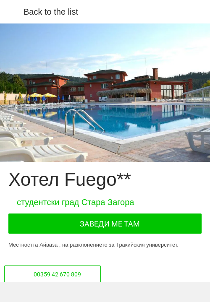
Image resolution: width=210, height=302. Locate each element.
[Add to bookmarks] (154, 292)
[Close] (12, 12)
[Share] (56, 292)
